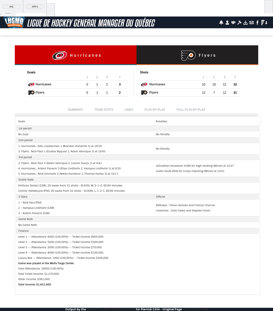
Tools (157, 32)
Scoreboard (15, 32)
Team (126, 32)
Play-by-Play (155, 109)
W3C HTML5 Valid (195, 309)
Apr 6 (35, 6)
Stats (59, 32)
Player (110, 32)
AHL (11, 6)
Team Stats (104, 109)
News (93, 32)
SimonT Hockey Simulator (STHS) (111, 309)
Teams (76, 32)
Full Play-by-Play (191, 109)
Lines (129, 109)
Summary (75, 109)
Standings (43, 32)
